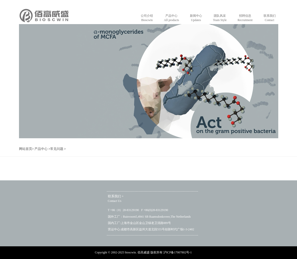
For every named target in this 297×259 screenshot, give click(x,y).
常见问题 (56, 149)
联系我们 (270, 18)
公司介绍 (147, 18)
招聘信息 (244, 18)
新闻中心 (196, 18)
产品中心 (171, 18)
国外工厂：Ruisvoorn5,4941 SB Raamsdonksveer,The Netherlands (149, 216)
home (44, 18)
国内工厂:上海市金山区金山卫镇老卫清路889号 (139, 223)
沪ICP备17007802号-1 (177, 252)
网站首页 (25, 149)
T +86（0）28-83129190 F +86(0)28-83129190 (138, 210)
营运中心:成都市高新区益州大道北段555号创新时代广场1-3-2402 (151, 229)
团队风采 (220, 18)
